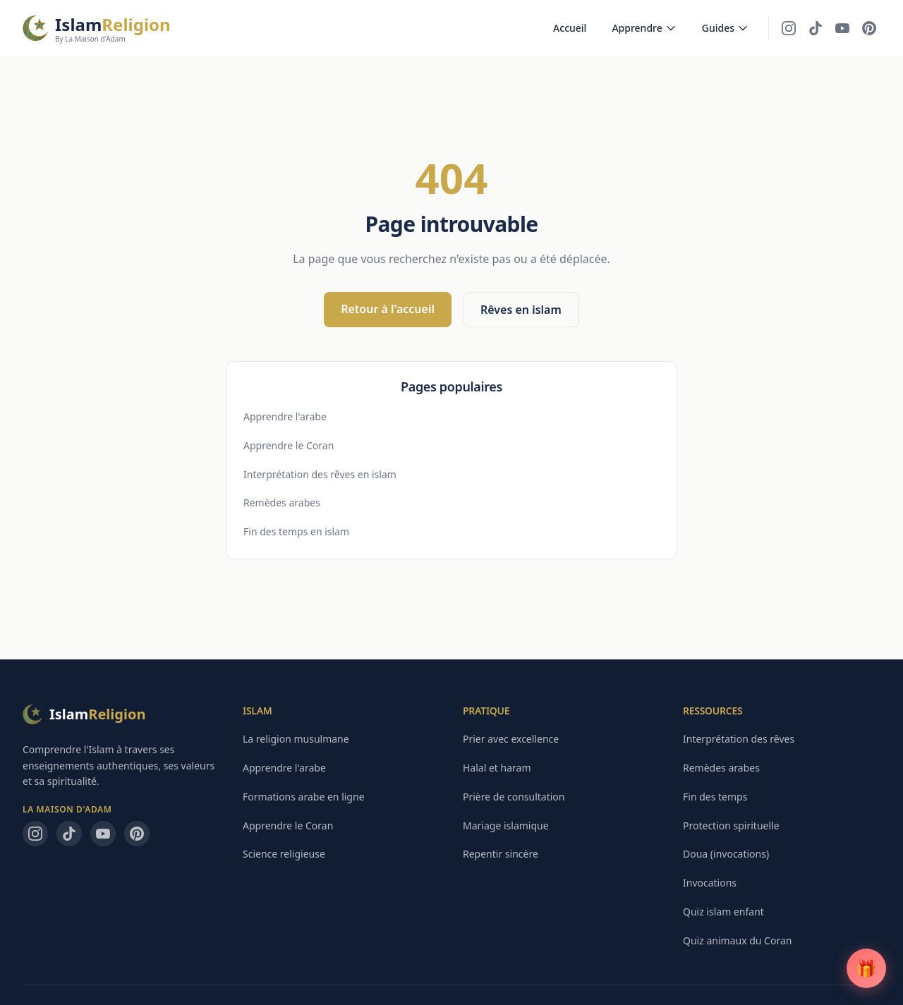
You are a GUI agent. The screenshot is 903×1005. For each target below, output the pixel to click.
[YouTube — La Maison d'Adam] (842, 28)
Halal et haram (497, 767)
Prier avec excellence (511, 738)
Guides (725, 28)
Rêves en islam (521, 309)
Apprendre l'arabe (285, 416)
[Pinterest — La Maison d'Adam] (869, 28)
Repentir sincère (500, 853)
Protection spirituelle (731, 825)
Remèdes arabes (281, 502)
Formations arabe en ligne (304, 796)
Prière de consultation (513, 796)
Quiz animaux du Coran (737, 940)
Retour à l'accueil (388, 309)
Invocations (710, 882)
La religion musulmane (296, 738)
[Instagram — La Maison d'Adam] (788, 28)
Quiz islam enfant (723, 911)
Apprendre (644, 28)
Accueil (569, 28)
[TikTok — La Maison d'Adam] (815, 28)
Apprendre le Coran (288, 445)
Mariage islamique (506, 825)
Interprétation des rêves (738, 738)
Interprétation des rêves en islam (319, 474)
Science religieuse (284, 853)
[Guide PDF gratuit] (866, 968)
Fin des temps (715, 796)
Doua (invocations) (726, 853)
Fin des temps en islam (296, 531)
